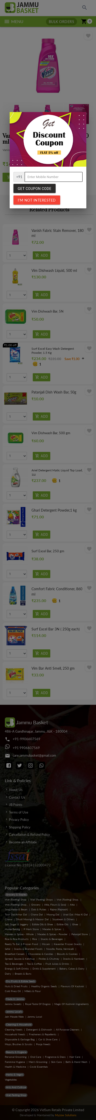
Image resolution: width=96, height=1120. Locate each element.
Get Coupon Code (34, 189)
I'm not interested (37, 200)
